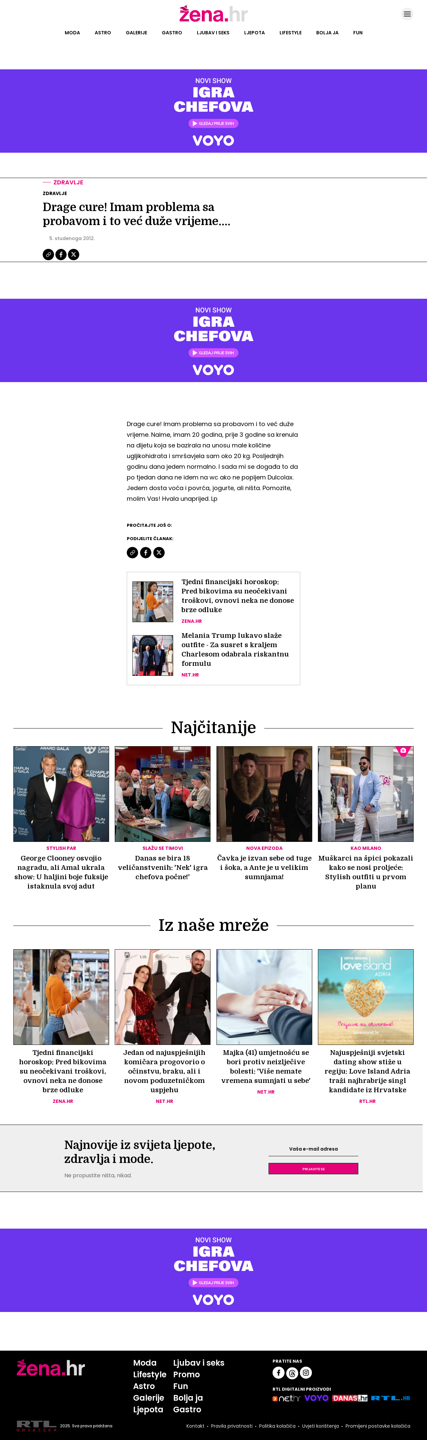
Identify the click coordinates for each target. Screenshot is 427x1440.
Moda (72, 32)
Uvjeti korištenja (320, 1426)
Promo (186, 1374)
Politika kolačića (277, 1426)
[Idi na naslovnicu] (213, 21)
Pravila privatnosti (232, 1426)
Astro (103, 32)
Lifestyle (291, 32)
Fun (358, 32)
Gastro (172, 32)
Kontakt (195, 1426)
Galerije (136, 32)
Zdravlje (68, 182)
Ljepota (254, 32)
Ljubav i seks (213, 32)
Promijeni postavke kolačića (378, 1426)
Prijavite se (314, 1168)
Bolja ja (327, 32)
